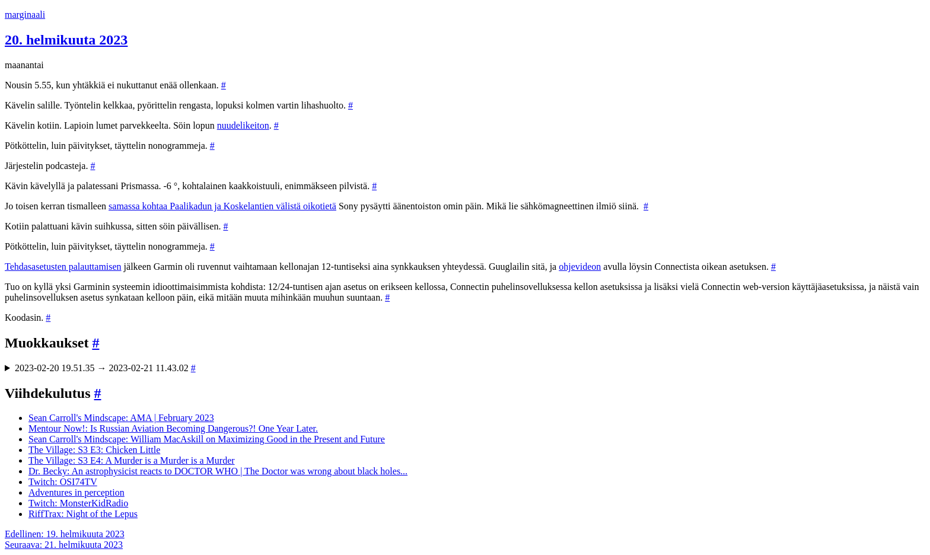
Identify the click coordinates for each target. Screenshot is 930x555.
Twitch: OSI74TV (62, 482)
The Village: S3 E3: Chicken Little (94, 450)
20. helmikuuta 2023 (66, 39)
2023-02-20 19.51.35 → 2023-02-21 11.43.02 (105, 368)
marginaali (25, 14)
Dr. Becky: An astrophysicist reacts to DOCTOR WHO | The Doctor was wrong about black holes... (217, 471)
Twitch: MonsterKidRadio (78, 503)
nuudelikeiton (243, 125)
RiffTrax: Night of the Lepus (83, 514)
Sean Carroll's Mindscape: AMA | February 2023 (121, 418)
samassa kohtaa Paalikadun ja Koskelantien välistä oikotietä (222, 206)
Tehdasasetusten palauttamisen (63, 266)
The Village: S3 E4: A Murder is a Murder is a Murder (131, 460)
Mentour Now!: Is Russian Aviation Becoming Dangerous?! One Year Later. (173, 428)
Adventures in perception (76, 492)
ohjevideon (580, 266)
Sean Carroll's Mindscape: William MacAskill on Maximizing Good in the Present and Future (206, 439)
